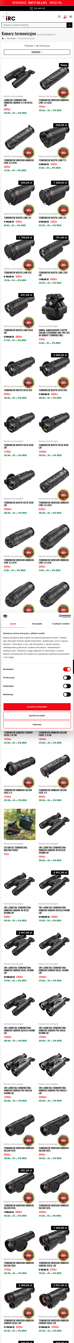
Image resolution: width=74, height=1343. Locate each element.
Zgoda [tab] (13, 624)
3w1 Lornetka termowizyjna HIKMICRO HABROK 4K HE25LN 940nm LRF (52, 850)
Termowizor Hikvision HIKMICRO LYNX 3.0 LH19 (19, 561)
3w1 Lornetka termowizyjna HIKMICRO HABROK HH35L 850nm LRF (19, 970)
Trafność (36, 52)
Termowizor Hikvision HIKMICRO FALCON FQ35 (54, 1207)
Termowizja (11, 38)
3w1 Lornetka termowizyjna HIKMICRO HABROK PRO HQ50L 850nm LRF (52, 1030)
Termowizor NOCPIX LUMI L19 (17, 217)
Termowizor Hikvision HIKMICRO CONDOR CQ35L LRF (19, 1322)
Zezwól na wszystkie (37, 707)
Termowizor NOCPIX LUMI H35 (18, 272)
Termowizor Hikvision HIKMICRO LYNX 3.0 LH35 (19, 161)
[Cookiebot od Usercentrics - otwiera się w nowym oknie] (59, 616)
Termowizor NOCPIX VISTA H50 (53, 390)
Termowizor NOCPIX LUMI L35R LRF (53, 274)
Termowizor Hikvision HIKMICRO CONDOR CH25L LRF (54, 1264)
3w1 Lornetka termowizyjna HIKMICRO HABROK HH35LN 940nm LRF (54, 910)
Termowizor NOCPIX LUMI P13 (52, 160)
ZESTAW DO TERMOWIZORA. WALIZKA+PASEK (15, 849)
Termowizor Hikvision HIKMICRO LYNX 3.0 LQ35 (54, 101)
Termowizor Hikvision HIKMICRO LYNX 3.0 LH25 (54, 504)
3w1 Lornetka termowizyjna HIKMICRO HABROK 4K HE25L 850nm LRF (17, 910)
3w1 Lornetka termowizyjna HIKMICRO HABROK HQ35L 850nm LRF (53, 970)
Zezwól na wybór (37, 715)
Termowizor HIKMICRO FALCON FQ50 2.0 (18, 791)
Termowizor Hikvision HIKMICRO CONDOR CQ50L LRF (54, 1322)
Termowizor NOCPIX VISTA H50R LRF (53, 446)
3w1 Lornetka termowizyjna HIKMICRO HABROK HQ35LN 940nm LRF (19, 1030)
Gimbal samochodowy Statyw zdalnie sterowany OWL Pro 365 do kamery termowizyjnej (54, 333)
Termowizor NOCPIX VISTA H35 (18, 390)
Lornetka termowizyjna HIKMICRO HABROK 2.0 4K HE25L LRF (18, 102)
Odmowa (37, 724)
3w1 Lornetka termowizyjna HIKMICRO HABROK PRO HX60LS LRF (53, 1090)
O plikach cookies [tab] (61, 624)
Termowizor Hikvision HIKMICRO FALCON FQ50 (19, 1264)
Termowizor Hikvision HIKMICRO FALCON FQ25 (54, 1149)
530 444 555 (37, 8)
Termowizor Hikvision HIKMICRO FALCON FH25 (19, 1149)
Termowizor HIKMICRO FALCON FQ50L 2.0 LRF (53, 734)
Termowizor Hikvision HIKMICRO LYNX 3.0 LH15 (54, 561)
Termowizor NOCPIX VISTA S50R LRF (19, 504)
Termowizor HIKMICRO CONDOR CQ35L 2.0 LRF (18, 734)
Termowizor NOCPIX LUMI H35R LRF (18, 331)
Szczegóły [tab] (37, 624)
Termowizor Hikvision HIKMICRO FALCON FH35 (19, 1207)
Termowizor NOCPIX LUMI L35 (52, 217)
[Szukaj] (34, 25)
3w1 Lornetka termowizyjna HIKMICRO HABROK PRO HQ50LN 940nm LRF (18, 1090)
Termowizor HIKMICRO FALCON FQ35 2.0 (53, 791)
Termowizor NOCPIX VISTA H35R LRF (19, 446)
